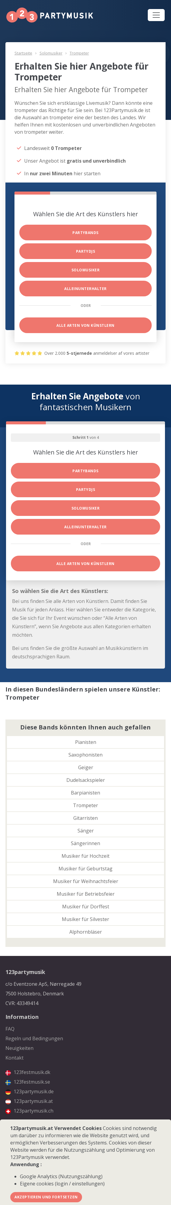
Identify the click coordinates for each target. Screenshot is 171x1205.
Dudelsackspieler (85, 780)
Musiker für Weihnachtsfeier (85, 881)
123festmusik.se (27, 1082)
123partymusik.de (29, 1091)
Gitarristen (85, 818)
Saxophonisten (85, 754)
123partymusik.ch (29, 1110)
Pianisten (85, 742)
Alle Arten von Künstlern (85, 325)
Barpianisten (85, 792)
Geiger (85, 767)
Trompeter (79, 53)
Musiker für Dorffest (85, 906)
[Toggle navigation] (156, 15)
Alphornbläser (85, 932)
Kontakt (14, 1057)
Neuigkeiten (19, 1048)
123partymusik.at (29, 1101)
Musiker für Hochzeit (85, 856)
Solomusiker (51, 53)
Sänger (86, 830)
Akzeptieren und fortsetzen (46, 1197)
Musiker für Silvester (85, 919)
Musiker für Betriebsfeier (86, 894)
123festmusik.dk (27, 1072)
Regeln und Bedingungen (34, 1038)
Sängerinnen (85, 843)
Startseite (23, 53)
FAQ (9, 1028)
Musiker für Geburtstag (85, 868)
